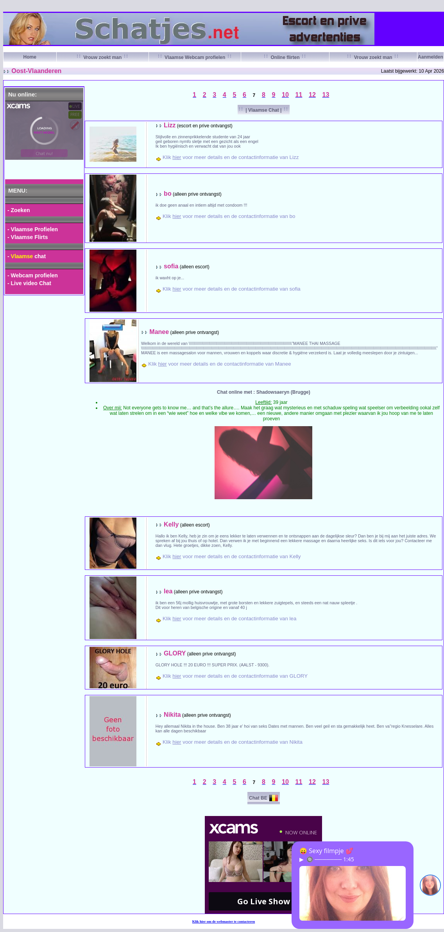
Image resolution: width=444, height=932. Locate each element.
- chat (26, 256)
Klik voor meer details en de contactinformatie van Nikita (233, 742)
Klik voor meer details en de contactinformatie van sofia (232, 289)
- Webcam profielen (32, 275)
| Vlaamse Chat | (263, 110)
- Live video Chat (29, 283)
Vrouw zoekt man (102, 57)
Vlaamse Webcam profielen (195, 57)
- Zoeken (18, 210)
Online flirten (285, 57)
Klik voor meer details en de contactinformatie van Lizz (231, 157)
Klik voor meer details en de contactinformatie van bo (229, 216)
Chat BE (258, 798)
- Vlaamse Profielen (32, 229)
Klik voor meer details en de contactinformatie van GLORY (235, 676)
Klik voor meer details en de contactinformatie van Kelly (232, 556)
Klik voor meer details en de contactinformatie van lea (229, 618)
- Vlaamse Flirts (27, 237)
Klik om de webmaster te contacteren (223, 921)
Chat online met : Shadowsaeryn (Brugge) (263, 392)
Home (29, 57)
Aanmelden (430, 57)
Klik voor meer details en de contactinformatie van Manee (219, 364)
